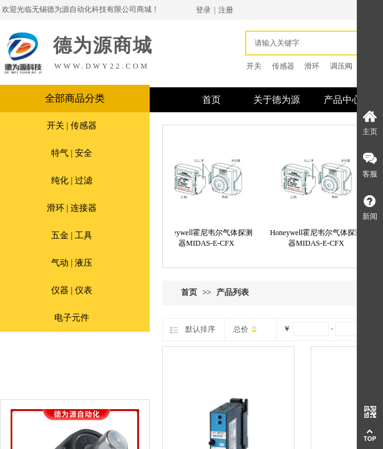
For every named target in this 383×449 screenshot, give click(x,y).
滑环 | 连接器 (72, 208)
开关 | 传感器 (72, 125)
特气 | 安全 (71, 153)
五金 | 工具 (71, 235)
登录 (203, 10)
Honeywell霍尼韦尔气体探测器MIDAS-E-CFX (209, 238)
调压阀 (341, 66)
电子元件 (71, 317)
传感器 (283, 66)
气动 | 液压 (71, 263)
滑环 (311, 66)
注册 (225, 10)
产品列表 (232, 292)
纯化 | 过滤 (71, 180)
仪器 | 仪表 (71, 290)
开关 (253, 66)
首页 (189, 292)
